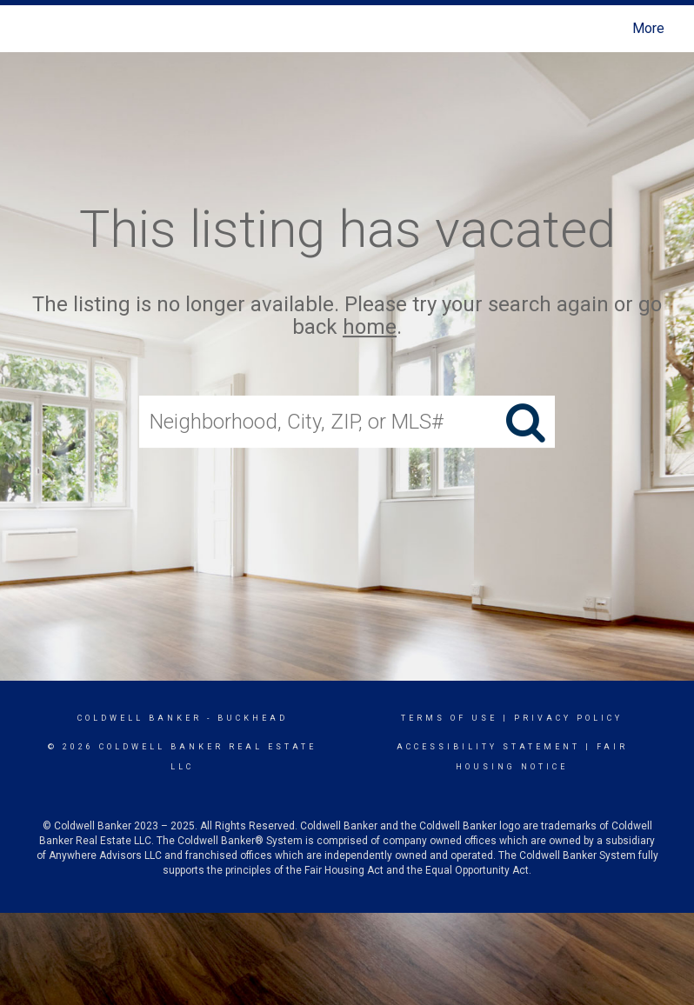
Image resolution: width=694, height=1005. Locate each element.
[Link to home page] (30, 28)
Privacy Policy (568, 718)
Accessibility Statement (488, 746)
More (648, 28)
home (370, 328)
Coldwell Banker (139, 718)
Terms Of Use (449, 718)
